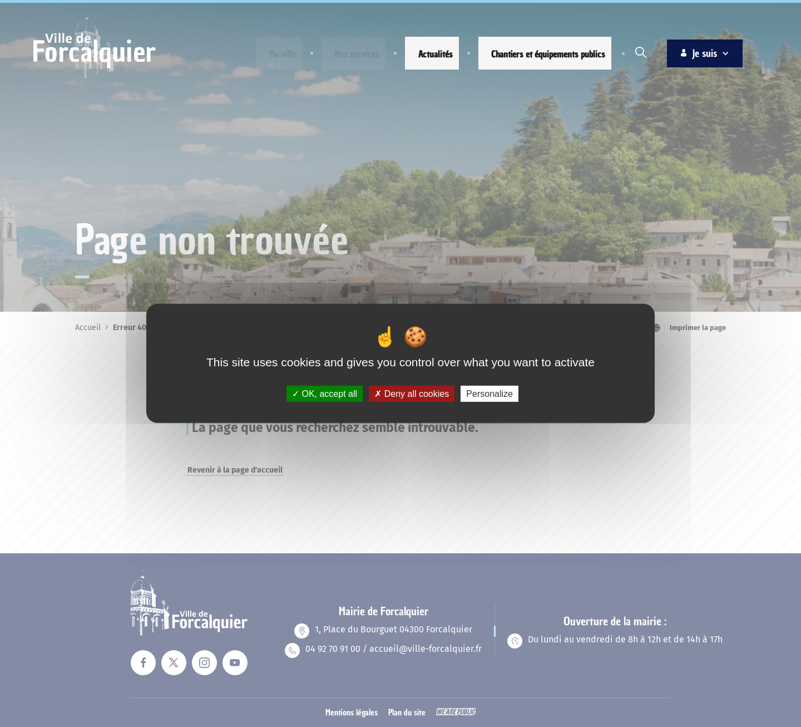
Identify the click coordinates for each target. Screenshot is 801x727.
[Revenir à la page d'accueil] (94, 76)
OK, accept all (324, 394)
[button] (273, 54)
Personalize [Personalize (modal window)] (489, 394)
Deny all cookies (411, 394)
